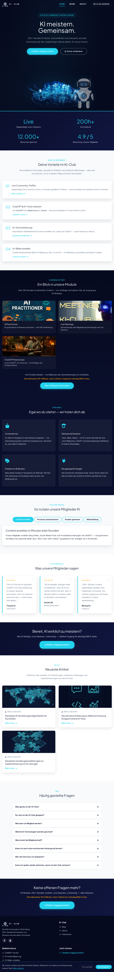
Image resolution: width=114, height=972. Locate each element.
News (72, 4)
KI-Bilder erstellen (11, 960)
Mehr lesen (11, 723)
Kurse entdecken (74, 51)
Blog (62, 927)
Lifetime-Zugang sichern (42, 51)
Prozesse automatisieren (47, 519)
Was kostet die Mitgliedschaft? (57, 840)
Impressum (65, 934)
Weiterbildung (92, 519)
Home (62, 4)
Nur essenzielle (87, 967)
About (83, 4)
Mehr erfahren (18, 968)
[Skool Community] (10, 940)
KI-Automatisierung (11, 956)
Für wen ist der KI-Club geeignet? (57, 815)
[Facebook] (4, 940)
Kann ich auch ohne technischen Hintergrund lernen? (57, 848)
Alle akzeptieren (104, 967)
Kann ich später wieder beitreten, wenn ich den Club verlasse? (57, 865)
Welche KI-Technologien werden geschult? (57, 831)
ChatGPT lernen (10, 953)
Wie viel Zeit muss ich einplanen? (57, 856)
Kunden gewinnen (72, 519)
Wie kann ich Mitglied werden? (57, 823)
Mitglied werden (101, 4)
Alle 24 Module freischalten (57, 386)
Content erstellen (23, 519)
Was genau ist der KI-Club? (57, 806)
